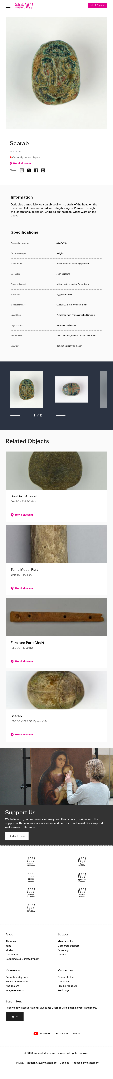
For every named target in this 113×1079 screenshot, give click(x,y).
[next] (61, 416)
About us (11, 941)
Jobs (8, 946)
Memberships (66, 941)
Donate (62, 954)
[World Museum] (81, 861)
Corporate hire (66, 977)
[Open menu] (8, 5)
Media (9, 950)
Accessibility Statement (85, 1063)
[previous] (15, 416)
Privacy (20, 1063)
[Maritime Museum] (81, 877)
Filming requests (67, 986)
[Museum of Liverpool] (31, 861)
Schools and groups (17, 977)
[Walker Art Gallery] (31, 892)
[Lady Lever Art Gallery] (31, 908)
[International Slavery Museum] (31, 877)
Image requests (15, 990)
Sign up (14, 1016)
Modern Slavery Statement (42, 1063)
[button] (26, 391)
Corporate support (68, 946)
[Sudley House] (81, 892)
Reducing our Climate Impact (22, 959)
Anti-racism (12, 986)
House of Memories (17, 981)
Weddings (63, 990)
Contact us (12, 954)
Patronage (63, 950)
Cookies (64, 1063)
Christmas (64, 981)
